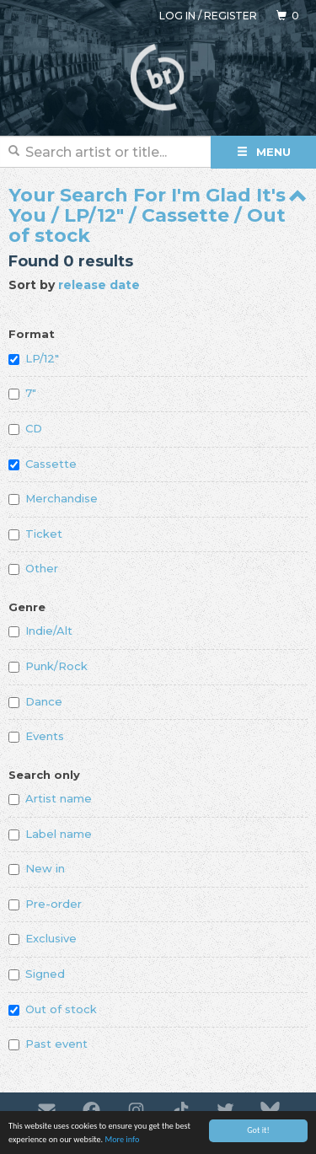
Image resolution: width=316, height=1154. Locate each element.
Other (33, 568)
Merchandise (53, 498)
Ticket (35, 533)
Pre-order (45, 903)
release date (99, 285)
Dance (35, 701)
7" (22, 393)
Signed (36, 973)
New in (36, 868)
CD (25, 428)
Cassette (42, 463)
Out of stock (52, 1009)
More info (121, 1140)
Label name (50, 833)
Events (36, 736)
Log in (177, 15)
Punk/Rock (48, 666)
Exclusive (42, 938)
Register (230, 15)
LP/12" (33, 358)
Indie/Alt (40, 630)
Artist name (50, 798)
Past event (48, 1043)
